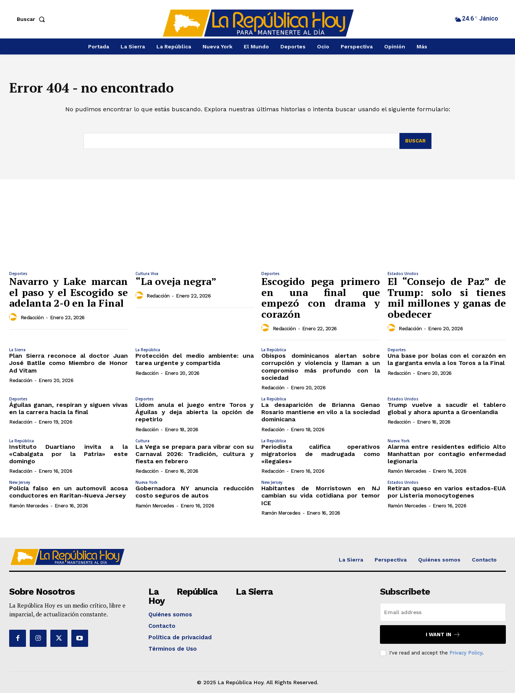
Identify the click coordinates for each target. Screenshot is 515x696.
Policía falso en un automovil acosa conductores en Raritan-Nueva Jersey (68, 495)
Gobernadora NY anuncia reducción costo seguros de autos (194, 495)
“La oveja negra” (175, 284)
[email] (443, 615)
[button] (32, 19)
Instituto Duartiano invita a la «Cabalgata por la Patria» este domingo (68, 456)
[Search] (415, 144)
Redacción (32, 320)
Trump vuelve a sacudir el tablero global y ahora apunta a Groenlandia (447, 411)
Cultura (142, 443)
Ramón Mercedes (407, 474)
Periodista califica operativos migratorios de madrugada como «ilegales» (320, 456)
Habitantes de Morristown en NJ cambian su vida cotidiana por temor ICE (320, 498)
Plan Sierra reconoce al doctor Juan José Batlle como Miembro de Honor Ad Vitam (68, 366)
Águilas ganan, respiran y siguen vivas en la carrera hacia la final (68, 411)
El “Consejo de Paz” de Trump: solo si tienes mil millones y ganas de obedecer (447, 300)
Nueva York (399, 443)
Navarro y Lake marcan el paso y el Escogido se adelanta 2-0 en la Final (68, 295)
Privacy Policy (465, 655)
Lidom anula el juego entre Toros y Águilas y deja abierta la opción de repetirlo (194, 415)
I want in (443, 637)
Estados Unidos (403, 276)
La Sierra (17, 353)
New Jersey (19, 485)
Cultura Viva (146, 276)
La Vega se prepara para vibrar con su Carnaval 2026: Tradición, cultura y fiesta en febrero (194, 456)
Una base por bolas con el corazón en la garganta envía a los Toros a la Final (447, 362)
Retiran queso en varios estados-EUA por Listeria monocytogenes (447, 495)
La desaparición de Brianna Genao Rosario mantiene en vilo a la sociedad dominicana (320, 415)
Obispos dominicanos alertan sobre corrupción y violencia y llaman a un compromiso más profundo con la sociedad (320, 369)
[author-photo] (14, 320)
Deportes (18, 276)
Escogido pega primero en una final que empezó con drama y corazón (320, 300)
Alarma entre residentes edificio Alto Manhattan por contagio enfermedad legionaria (447, 456)
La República (147, 353)
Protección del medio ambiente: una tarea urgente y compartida (194, 362)
